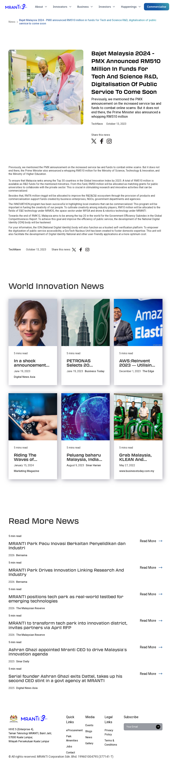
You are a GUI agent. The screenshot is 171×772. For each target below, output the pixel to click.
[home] (16, 6)
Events (89, 725)
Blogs (88, 731)
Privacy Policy (109, 732)
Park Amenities (72, 738)
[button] (41, 6)
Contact (70, 752)
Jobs (69, 746)
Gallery (89, 743)
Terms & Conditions (111, 742)
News (12, 21)
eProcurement (74, 730)
